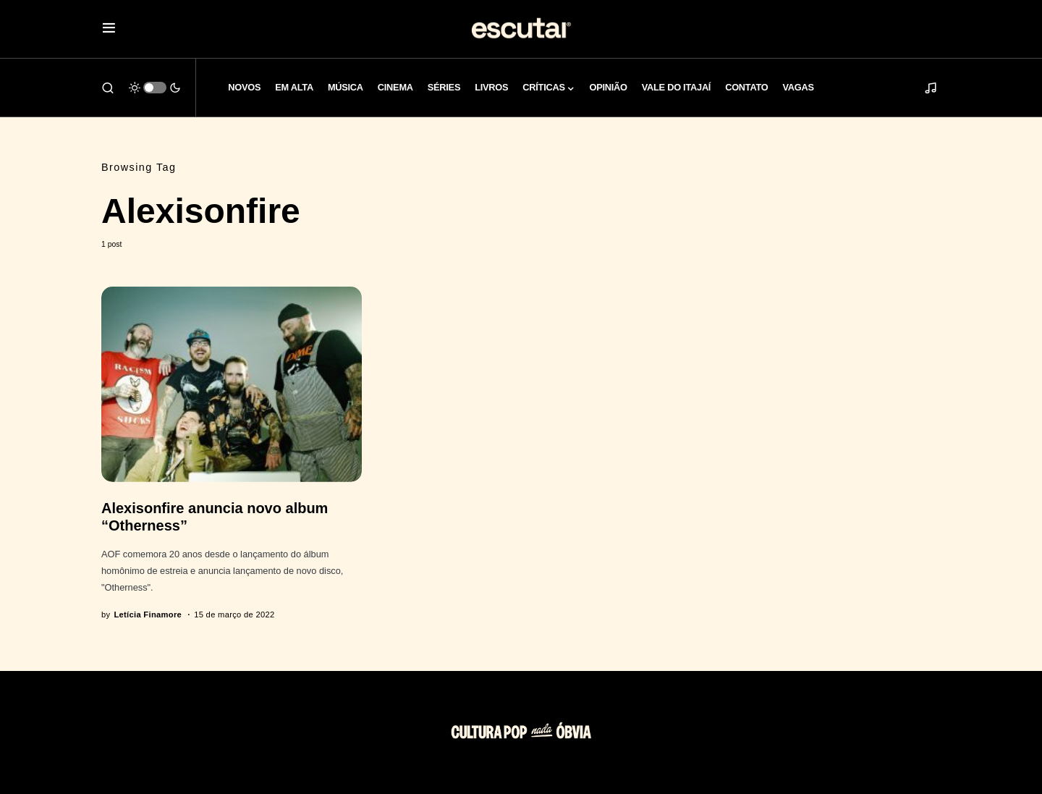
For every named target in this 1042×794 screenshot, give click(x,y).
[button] (109, 29)
